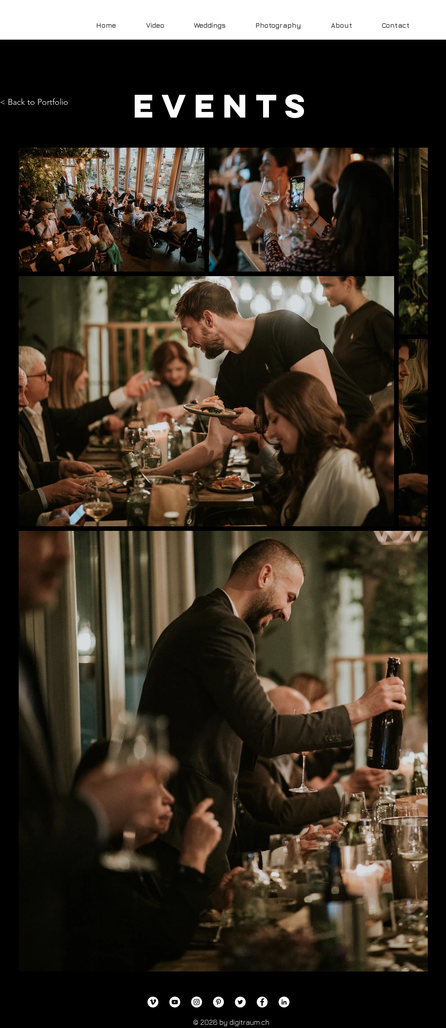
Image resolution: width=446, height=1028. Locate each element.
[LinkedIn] (284, 1002)
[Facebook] (262, 1002)
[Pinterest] (218, 1002)
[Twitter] (240, 1002)
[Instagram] (196, 1002)
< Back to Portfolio (34, 102)
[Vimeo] (152, 1002)
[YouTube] (174, 1002)
